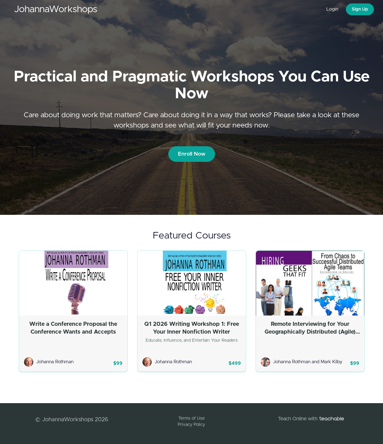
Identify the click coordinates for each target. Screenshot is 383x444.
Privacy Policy (191, 424)
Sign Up (360, 9)
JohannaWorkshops (55, 9)
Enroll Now (191, 154)
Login (332, 9)
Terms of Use (191, 418)
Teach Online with (311, 418)
